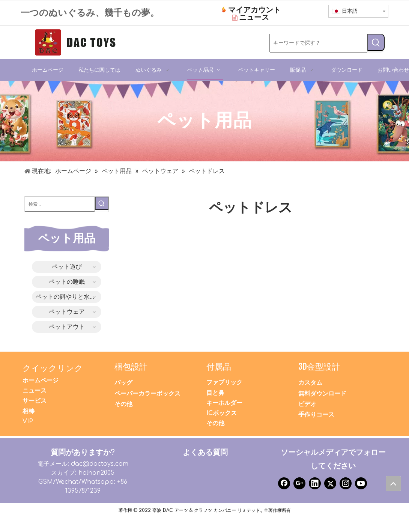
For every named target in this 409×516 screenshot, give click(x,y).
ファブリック (224, 382)
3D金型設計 (319, 366)
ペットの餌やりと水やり (68, 296)
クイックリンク (53, 368)
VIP (28, 421)
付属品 (218, 366)
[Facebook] (284, 483)
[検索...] (60, 204)
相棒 (29, 411)
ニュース (35, 390)
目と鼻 (215, 393)
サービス (35, 400)
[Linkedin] (315, 483)
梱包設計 (130, 366)
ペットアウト (67, 326)
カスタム (310, 382)
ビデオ (307, 404)
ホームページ (41, 380)
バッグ (123, 382)
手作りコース (316, 414)
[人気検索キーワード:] (376, 42)
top (395, 485)
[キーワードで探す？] (318, 43)
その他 (123, 404)
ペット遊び (67, 266)
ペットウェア (67, 311)
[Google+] (299, 483)
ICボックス (221, 413)
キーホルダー (224, 403)
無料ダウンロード (322, 393)
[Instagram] (346, 483)
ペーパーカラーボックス (147, 393)
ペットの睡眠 (67, 281)
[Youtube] (361, 483)
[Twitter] (330, 483)
